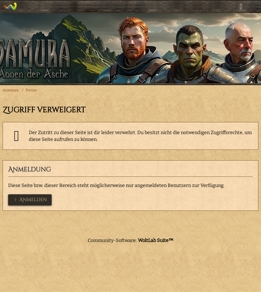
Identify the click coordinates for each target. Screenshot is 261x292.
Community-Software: (130, 240)
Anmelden (30, 199)
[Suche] (228, 6)
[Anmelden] (241, 6)
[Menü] (254, 6)
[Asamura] (10, 6)
